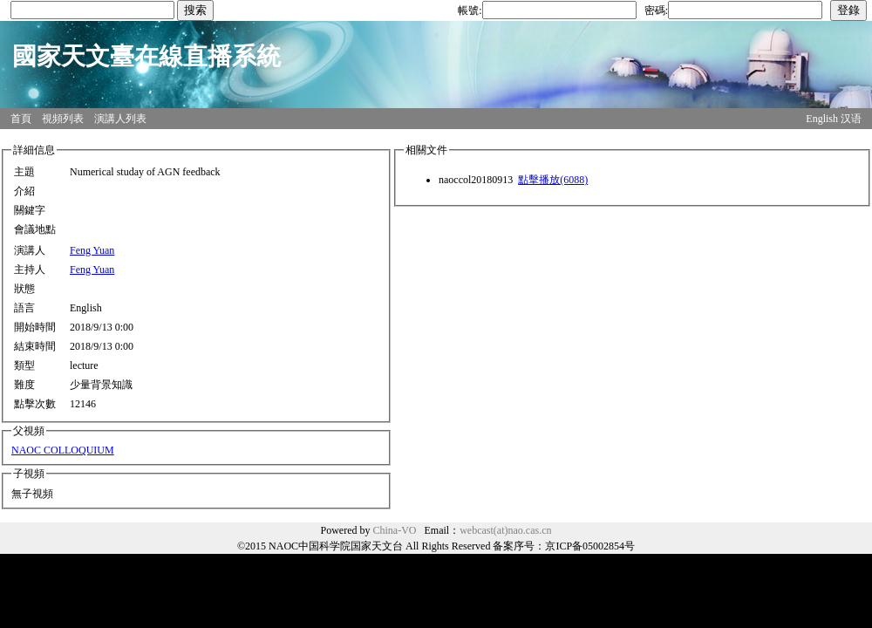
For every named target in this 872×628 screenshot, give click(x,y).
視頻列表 (63, 119)
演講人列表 (120, 119)
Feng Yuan (92, 250)
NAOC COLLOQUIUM (62, 450)
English (822, 119)
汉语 (851, 119)
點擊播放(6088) (553, 180)
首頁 (20, 119)
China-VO (395, 530)
